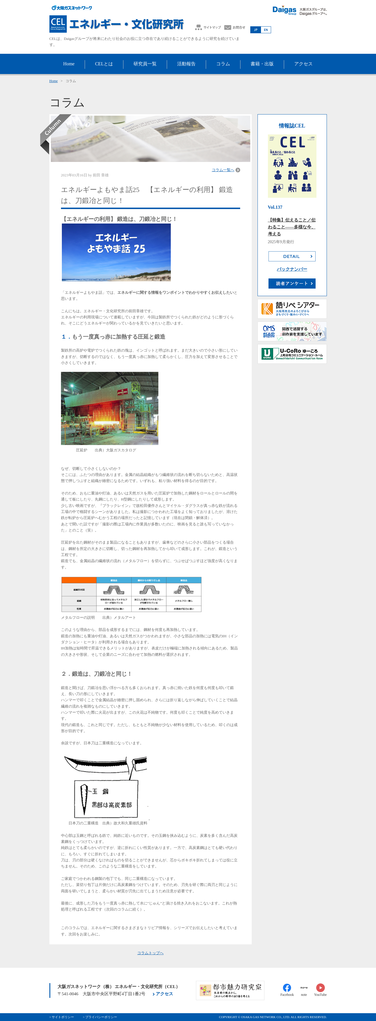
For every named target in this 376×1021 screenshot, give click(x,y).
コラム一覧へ (223, 170)
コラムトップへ (150, 953)
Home (53, 81)
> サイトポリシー (61, 1017)
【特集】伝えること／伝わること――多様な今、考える (292, 227)
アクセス (164, 994)
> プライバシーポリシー (100, 1017)
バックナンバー (292, 269)
